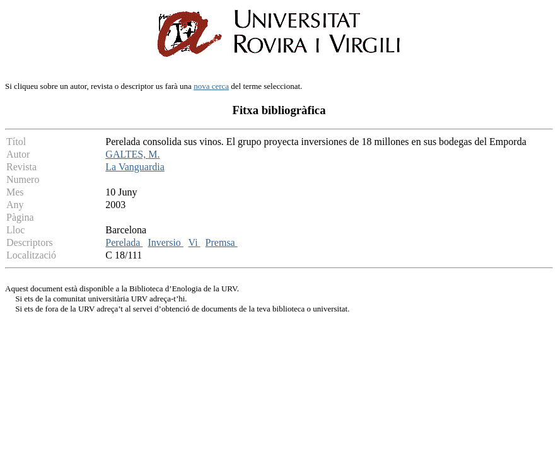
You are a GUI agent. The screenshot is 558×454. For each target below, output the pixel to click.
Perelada (123, 242)
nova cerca (211, 86)
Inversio (165, 242)
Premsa (222, 242)
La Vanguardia (134, 166)
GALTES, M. (132, 154)
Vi (195, 242)
